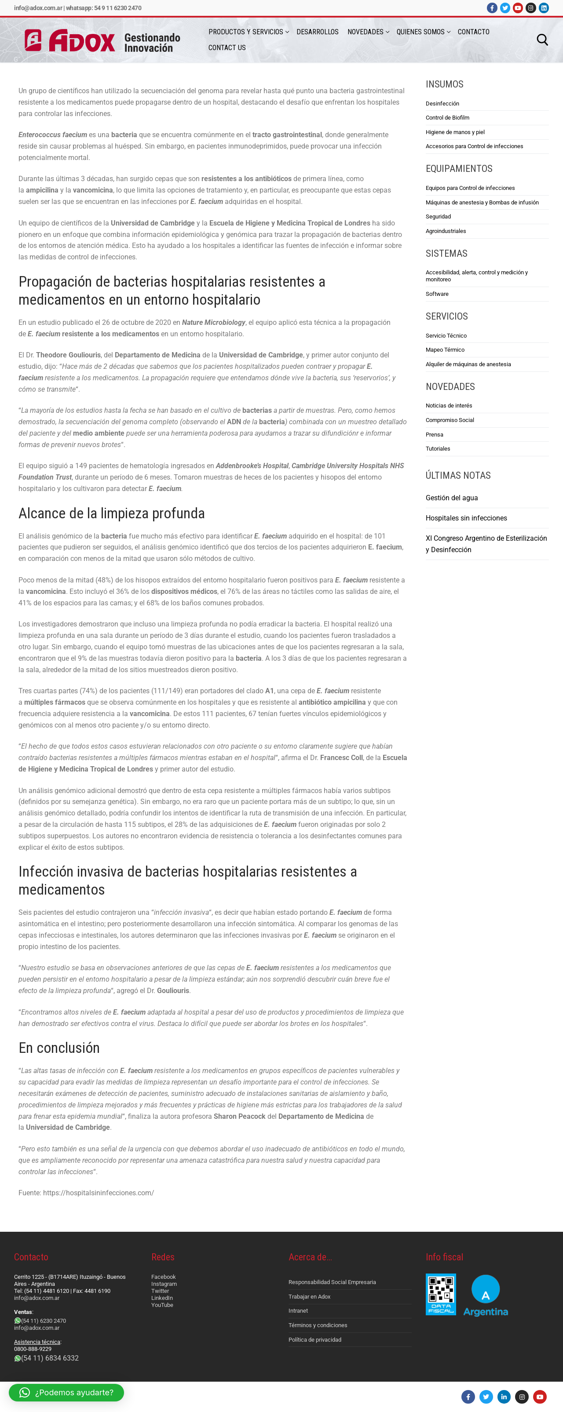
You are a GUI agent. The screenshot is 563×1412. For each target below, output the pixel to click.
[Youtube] (518, 8)
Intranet (298, 1310)
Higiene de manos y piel (455, 132)
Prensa (434, 434)
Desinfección (442, 103)
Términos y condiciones (318, 1325)
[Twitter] (505, 8)
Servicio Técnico (446, 335)
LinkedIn (162, 1298)
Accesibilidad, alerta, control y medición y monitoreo (477, 276)
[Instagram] (531, 8)
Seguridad (438, 216)
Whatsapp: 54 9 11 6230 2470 (104, 7)
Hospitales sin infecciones (466, 518)
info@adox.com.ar (38, 7)
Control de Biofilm (447, 117)
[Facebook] (492, 8)
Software (437, 294)
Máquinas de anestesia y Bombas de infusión (482, 202)
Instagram (164, 1284)
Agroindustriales (446, 231)
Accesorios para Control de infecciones (474, 146)
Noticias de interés (449, 405)
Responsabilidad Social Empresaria (332, 1282)
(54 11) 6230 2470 (43, 1320)
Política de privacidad (315, 1339)
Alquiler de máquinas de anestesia (468, 364)
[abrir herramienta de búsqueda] (543, 40)
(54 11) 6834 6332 (50, 1358)
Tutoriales (438, 448)
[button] (66, 1392)
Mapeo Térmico (445, 349)
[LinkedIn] (544, 8)
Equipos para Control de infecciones (470, 188)
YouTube (162, 1305)
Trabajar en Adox (309, 1296)
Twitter (160, 1291)
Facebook (163, 1277)
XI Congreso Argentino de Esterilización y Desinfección (486, 544)
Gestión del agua (452, 498)
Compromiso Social (450, 420)
